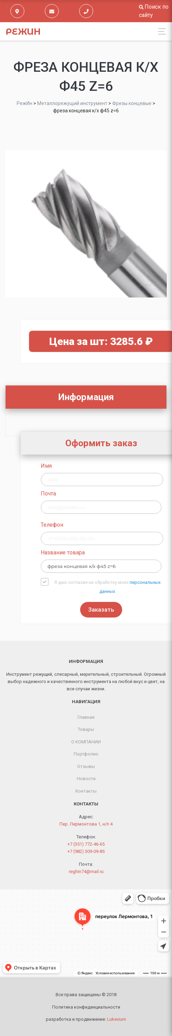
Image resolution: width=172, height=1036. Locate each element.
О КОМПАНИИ (86, 741)
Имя (90, 466)
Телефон (96, 524)
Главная (86, 717)
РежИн (23, 31)
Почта (92, 493)
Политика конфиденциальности (86, 1007)
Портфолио (86, 754)
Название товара (107, 552)
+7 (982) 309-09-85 (86, 851)
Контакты (86, 791)
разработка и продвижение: (86, 1019)
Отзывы (86, 766)
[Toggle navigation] (160, 31)
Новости (86, 778)
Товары (86, 729)
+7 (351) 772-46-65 (86, 844)
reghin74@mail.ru (86, 871)
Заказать (145, 609)
